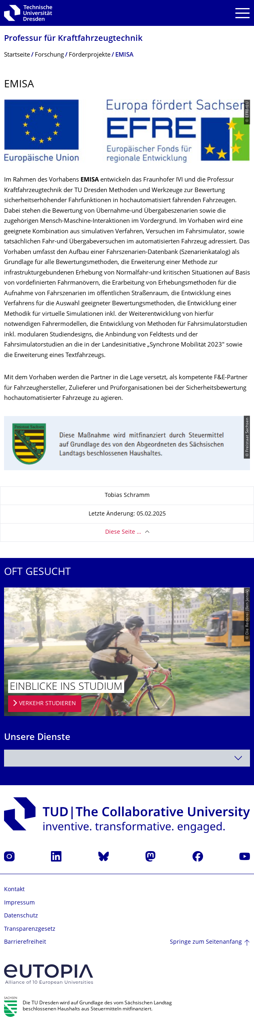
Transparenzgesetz (29, 929)
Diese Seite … (123, 532)
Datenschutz (21, 916)
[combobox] (127, 758)
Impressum (19, 903)
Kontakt (14, 889)
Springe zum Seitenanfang (206, 942)
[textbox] (127, 758)
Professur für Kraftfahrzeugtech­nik (73, 39)
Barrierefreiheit (25, 942)
